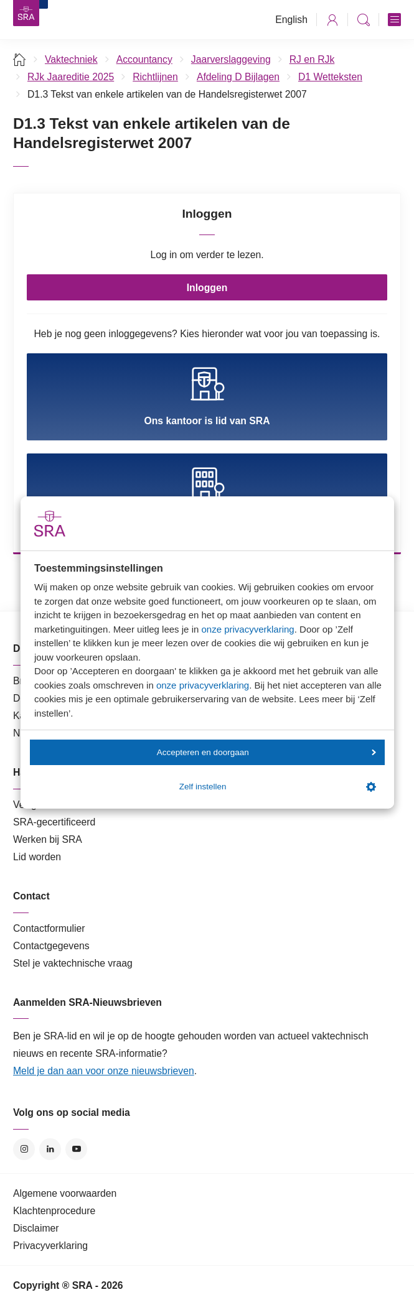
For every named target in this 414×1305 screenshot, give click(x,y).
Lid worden (37, 857)
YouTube (76, 1149)
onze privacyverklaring (247, 629)
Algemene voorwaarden (64, 1193)
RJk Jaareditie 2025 (70, 77)
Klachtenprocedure (54, 1210)
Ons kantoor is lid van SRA (207, 396)
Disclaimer (36, 1228)
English (291, 19)
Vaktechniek (71, 59)
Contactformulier (49, 928)
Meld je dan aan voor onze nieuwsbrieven (103, 1071)
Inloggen (207, 287)
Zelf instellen (277, 787)
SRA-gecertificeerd (54, 822)
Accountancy (144, 59)
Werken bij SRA (47, 839)
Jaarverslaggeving (231, 59)
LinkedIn (50, 1149)
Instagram (24, 1149)
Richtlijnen (155, 77)
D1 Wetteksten (330, 77)
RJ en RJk (312, 59)
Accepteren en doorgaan (266, 752)
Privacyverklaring (50, 1245)
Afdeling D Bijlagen (238, 77)
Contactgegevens (51, 945)
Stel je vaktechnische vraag (73, 963)
